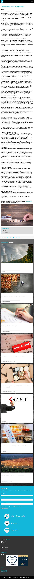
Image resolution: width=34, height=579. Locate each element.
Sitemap (2, 572)
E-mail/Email (3, 501)
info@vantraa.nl (4, 552)
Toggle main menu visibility (32, 1)
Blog (2, 293)
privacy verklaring (4, 571)
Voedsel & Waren (6, 232)
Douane (4, 230)
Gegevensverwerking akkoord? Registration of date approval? (12, 506)
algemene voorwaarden (5, 568)
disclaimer (3, 567)
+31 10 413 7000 (5, 549)
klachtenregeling (4, 570)
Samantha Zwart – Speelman (27, 199)
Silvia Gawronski (29, 201)
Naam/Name (3, 493)
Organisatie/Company (5, 497)
